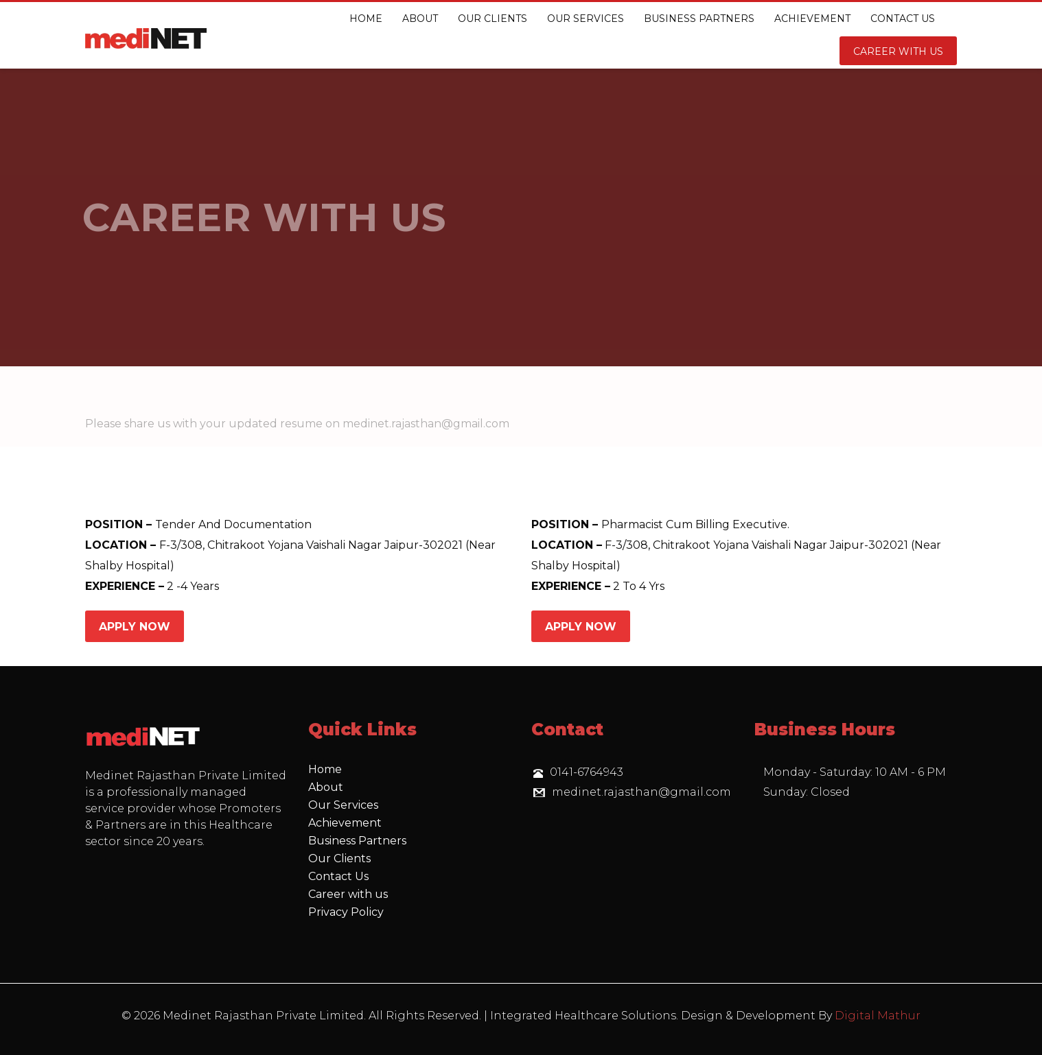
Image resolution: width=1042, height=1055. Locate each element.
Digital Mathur (878, 1015)
